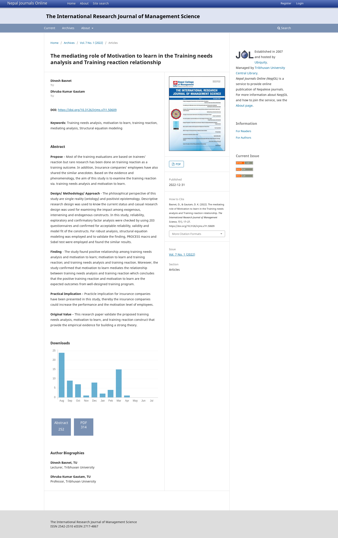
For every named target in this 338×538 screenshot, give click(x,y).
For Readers (243, 131)
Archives (68, 28)
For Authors (243, 137)
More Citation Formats (186, 234)
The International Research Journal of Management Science (123, 16)
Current (49, 28)
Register (286, 3)
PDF (178, 164)
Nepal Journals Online (27, 3)
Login (300, 3)
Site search (101, 3)
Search (284, 28)
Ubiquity (261, 62)
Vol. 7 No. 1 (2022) (91, 43)
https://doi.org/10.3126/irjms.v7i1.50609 (87, 110)
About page (244, 105)
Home (71, 3)
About (84, 3)
